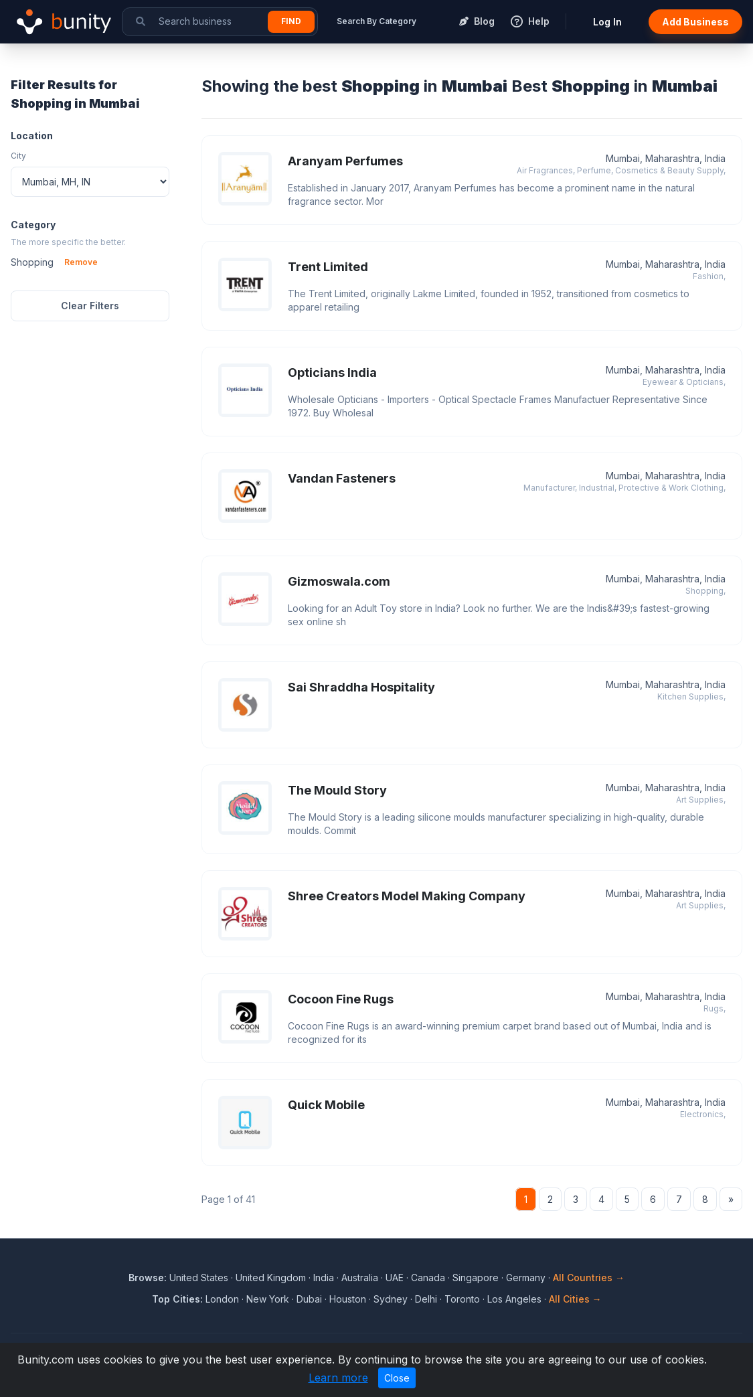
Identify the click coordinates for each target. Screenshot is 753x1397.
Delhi (426, 1299)
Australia (359, 1277)
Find (291, 21)
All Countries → (588, 1277)
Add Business (695, 21)
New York (267, 1299)
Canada (428, 1277)
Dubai (309, 1299)
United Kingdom (271, 1277)
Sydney (390, 1299)
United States (198, 1277)
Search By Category (376, 21)
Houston (347, 1299)
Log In (607, 21)
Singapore (475, 1277)
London (222, 1299)
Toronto (462, 1299)
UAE (395, 1277)
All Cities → (575, 1299)
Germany (526, 1277)
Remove (81, 262)
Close (397, 1378)
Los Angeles (514, 1299)
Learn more (338, 1377)
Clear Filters (90, 305)
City (18, 156)
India (323, 1277)
